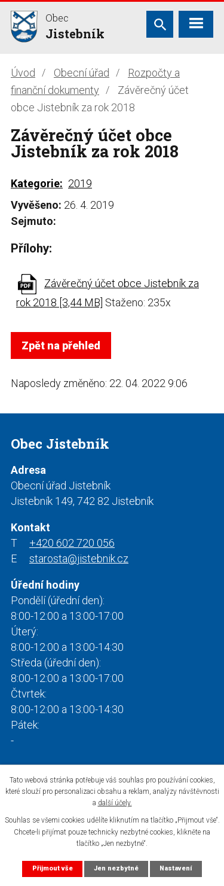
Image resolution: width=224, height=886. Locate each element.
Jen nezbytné (116, 868)
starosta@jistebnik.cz (78, 558)
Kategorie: (37, 183)
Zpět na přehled (61, 345)
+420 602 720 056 (72, 543)
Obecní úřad (81, 72)
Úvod (23, 72)
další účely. (115, 803)
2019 (80, 183)
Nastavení (175, 868)
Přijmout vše (52, 868)
